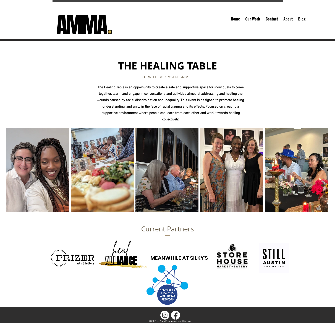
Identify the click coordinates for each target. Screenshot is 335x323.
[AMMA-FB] (175, 315)
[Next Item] (322, 170)
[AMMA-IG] (164, 315)
